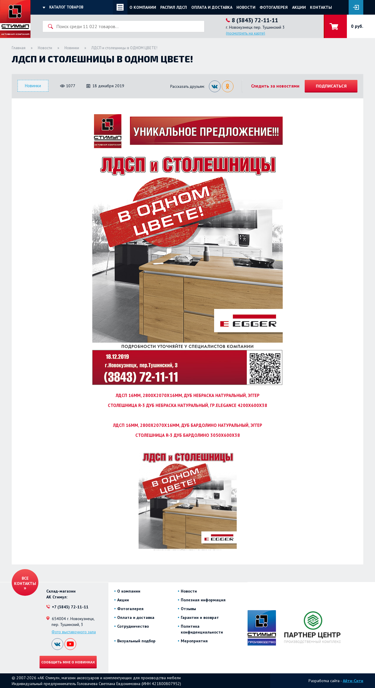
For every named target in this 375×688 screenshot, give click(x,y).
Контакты (321, 7)
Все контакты (25, 581)
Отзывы (188, 608)
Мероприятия (194, 640)
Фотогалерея (274, 7)
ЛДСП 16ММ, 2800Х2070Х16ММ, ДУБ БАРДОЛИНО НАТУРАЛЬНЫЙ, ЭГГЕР (187, 425)
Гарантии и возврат (200, 617)
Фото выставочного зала (74, 631)
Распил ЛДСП (173, 7)
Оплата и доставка (211, 7)
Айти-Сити (353, 680)
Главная (18, 47)
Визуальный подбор (136, 640)
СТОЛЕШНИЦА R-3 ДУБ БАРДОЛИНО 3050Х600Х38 (187, 435)
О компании (142, 7)
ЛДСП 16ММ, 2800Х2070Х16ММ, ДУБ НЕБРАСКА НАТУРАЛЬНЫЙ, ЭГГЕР (188, 395)
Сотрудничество (133, 626)
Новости (245, 7)
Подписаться (331, 85)
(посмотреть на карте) (245, 33)
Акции (299, 7)
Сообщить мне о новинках (68, 662)
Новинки (71, 47)
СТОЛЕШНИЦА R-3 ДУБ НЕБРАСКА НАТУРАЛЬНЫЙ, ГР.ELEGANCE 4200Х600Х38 (187, 405)
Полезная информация (203, 600)
